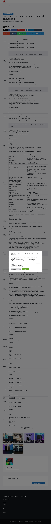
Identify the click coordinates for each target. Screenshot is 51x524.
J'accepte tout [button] (25, 269)
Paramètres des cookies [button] (16, 269)
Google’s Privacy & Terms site (17, 266)
